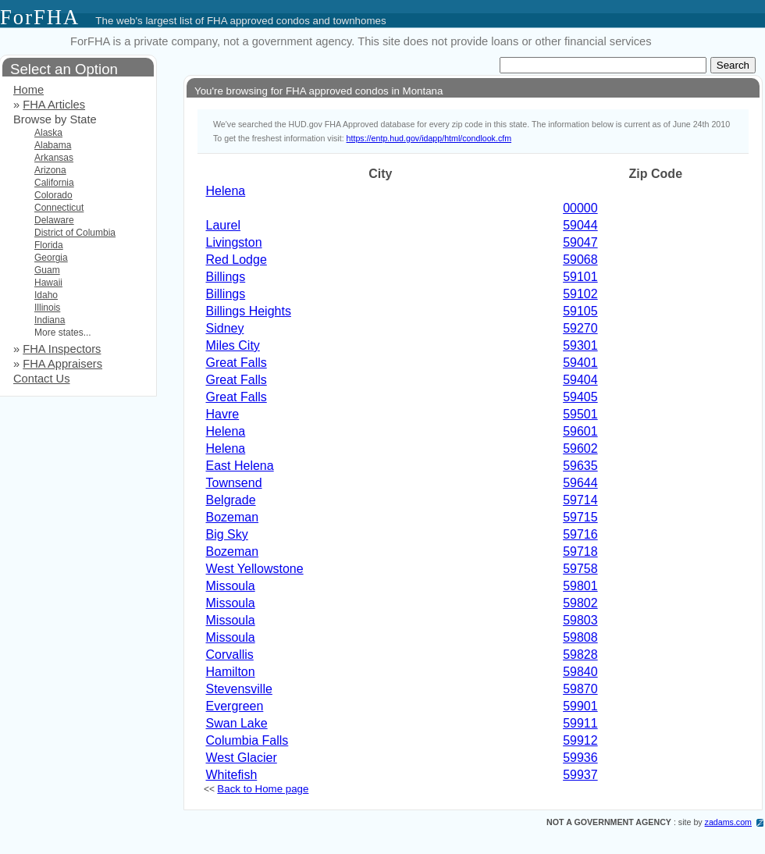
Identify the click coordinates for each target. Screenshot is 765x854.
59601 (580, 431)
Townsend (234, 482)
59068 (580, 259)
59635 (580, 465)
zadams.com (728, 822)
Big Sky (227, 534)
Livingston (234, 242)
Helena (226, 190)
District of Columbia (75, 232)
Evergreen (235, 706)
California (54, 182)
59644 (580, 482)
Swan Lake (237, 723)
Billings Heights (248, 311)
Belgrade (231, 500)
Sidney (225, 328)
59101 (580, 276)
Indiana (49, 320)
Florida (48, 245)
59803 (580, 620)
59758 (580, 568)
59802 (580, 603)
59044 (580, 225)
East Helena (240, 465)
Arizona (50, 170)
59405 (580, 397)
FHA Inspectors (62, 349)
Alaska (48, 132)
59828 (580, 654)
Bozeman (232, 517)
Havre (223, 414)
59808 (580, 637)
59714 (580, 500)
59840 (580, 671)
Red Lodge (236, 259)
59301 (580, 345)
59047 (580, 242)
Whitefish (232, 774)
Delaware (54, 220)
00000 (580, 208)
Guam (47, 270)
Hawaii (48, 282)
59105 (580, 311)
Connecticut (59, 207)
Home (28, 90)
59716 (580, 534)
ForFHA (40, 17)
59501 (580, 414)
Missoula (230, 585)
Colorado (53, 195)
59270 (580, 328)
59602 (580, 448)
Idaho (46, 295)
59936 (580, 757)
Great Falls (236, 362)
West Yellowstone (255, 568)
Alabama (52, 145)
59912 (580, 740)
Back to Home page (262, 789)
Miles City (233, 345)
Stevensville (239, 689)
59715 (580, 517)
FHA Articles (54, 104)
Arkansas (53, 157)
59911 (580, 723)
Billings (226, 276)
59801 (580, 585)
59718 (580, 551)
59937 (580, 774)
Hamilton (230, 671)
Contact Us (41, 378)
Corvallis (230, 654)
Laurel (223, 225)
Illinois (47, 307)
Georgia (51, 257)
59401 (580, 362)
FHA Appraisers (62, 364)
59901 (580, 706)
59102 (580, 294)
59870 (580, 689)
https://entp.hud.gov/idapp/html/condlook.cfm (429, 138)
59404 (580, 379)
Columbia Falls (247, 740)
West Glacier (241, 757)
